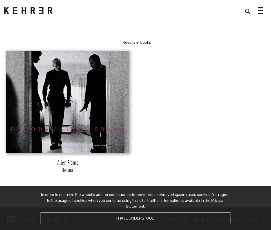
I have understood (135, 218)
